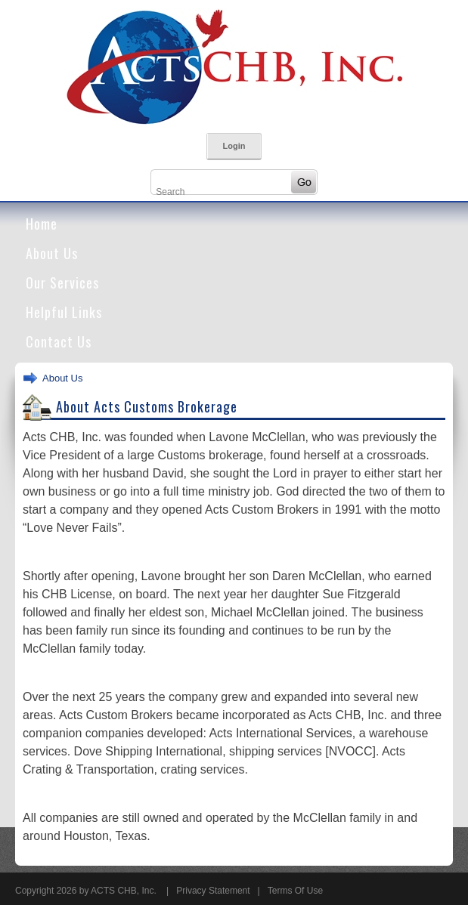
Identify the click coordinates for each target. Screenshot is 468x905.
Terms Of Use (295, 890)
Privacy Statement (212, 890)
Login (234, 145)
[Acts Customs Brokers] (234, 65)
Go (304, 182)
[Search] (220, 192)
